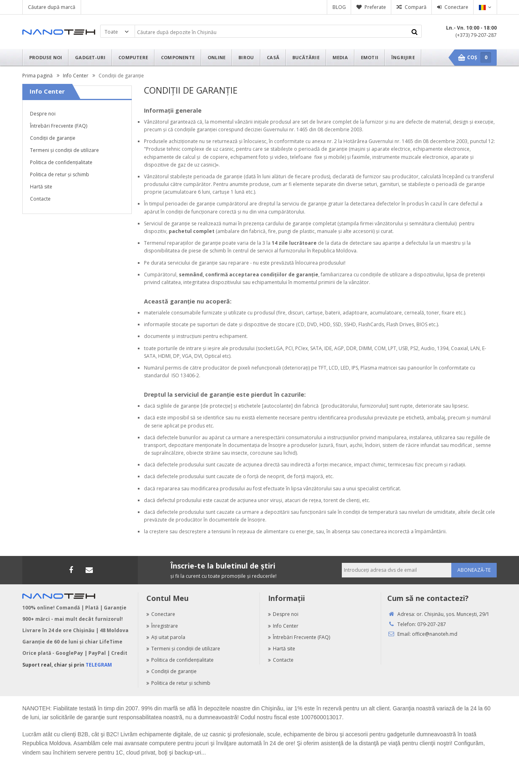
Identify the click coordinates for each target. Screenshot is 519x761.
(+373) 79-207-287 (476, 35)
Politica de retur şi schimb (59, 174)
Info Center (283, 625)
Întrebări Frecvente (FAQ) (58, 125)
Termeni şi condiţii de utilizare (64, 150)
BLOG (339, 7)
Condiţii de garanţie (52, 138)
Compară (416, 7)
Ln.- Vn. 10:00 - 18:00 (471, 27)
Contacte (40, 198)
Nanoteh (58, 32)
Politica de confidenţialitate (61, 162)
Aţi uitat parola (165, 637)
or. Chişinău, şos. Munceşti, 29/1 (452, 614)
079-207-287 (431, 624)
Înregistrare (162, 625)
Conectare (456, 7)
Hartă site (41, 186)
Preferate (375, 7)
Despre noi (43, 113)
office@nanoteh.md (434, 634)
